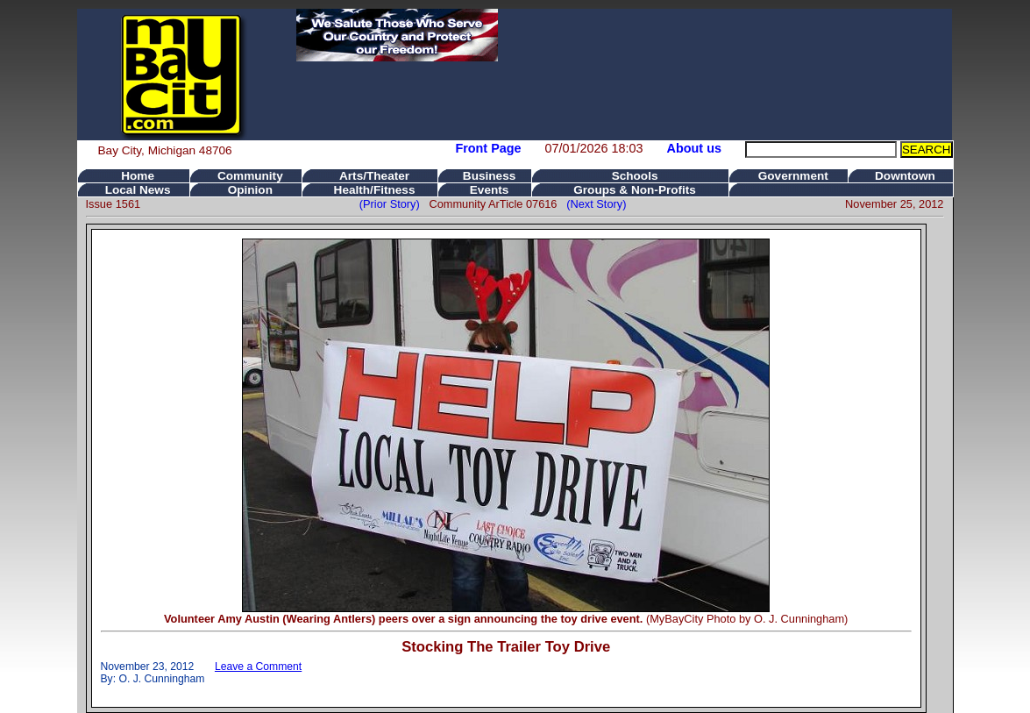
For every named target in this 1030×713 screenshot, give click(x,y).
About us (694, 148)
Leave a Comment (258, 666)
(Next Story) (593, 203)
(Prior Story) (394, 203)
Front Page (488, 148)
